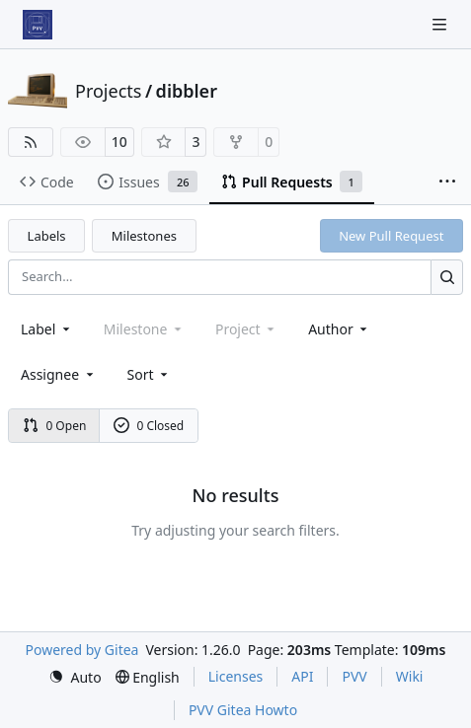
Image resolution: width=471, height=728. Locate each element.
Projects (108, 91)
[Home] (37, 24)
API (302, 676)
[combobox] (47, 329)
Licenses (236, 676)
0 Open (55, 425)
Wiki (410, 676)
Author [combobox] (339, 329)
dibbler (186, 91)
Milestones (144, 236)
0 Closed (149, 425)
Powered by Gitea (82, 649)
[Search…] (447, 276)
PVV (354, 676)
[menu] (150, 374)
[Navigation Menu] (441, 24)
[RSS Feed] (30, 142)
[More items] (447, 182)
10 (119, 141)
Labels (47, 236)
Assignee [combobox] (59, 374)
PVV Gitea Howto (243, 709)
